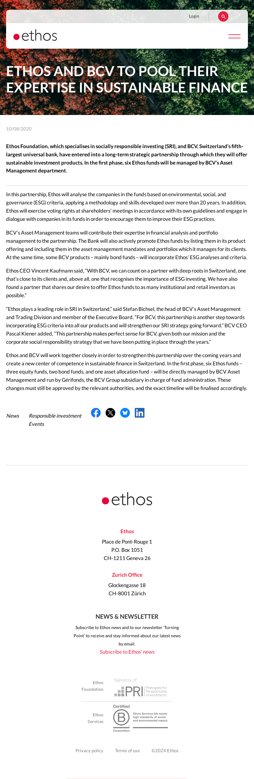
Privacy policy (89, 751)
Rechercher (223, 16)
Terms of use (127, 751)
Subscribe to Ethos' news (127, 652)
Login (194, 16)
